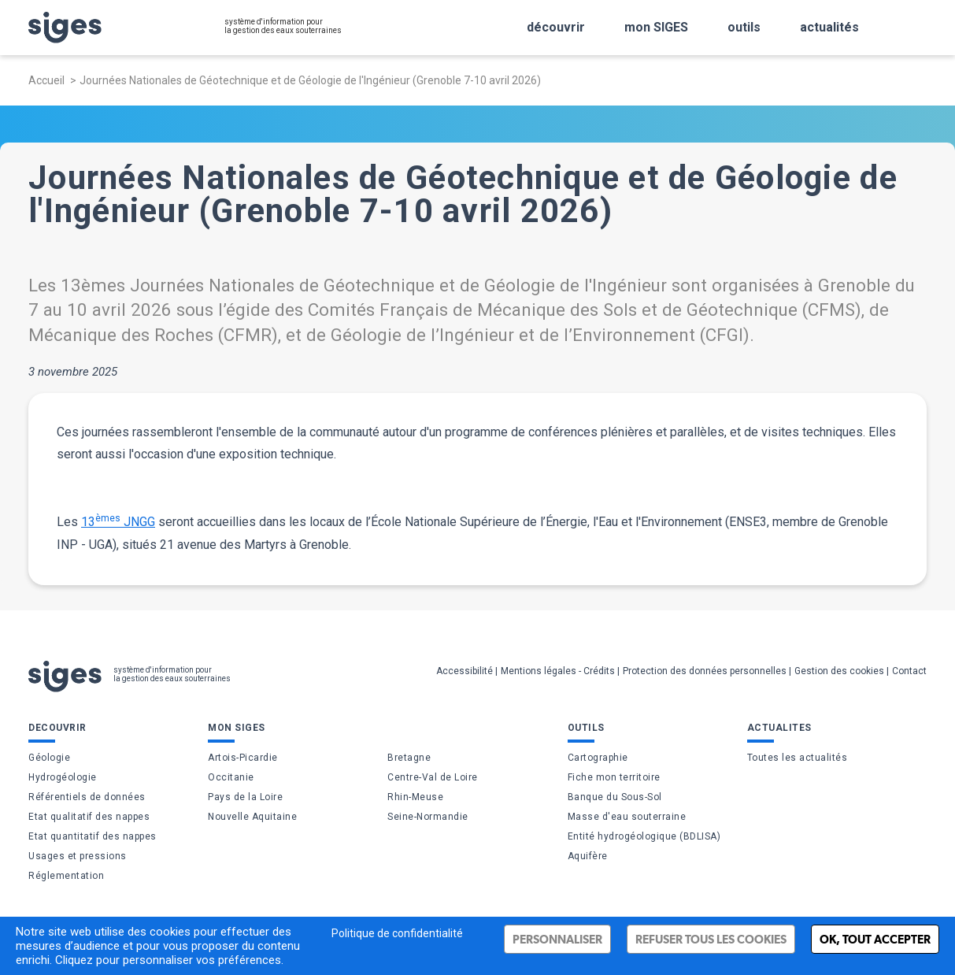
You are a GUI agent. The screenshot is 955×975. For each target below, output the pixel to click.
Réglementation (66, 875)
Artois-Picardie (243, 757)
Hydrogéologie (62, 777)
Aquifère (588, 856)
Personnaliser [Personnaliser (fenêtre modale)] (557, 939)
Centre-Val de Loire (432, 777)
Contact (909, 671)
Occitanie (231, 777)
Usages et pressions (77, 856)
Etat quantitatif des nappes (92, 836)
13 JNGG (118, 521)
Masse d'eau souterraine (627, 816)
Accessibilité (464, 671)
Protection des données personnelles (705, 671)
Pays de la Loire (245, 797)
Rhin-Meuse (415, 797)
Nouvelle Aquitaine (252, 816)
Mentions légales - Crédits (558, 671)
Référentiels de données (87, 797)
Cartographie (598, 757)
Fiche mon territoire (614, 777)
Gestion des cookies (839, 671)
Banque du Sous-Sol (615, 797)
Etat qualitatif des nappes (89, 816)
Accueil (46, 80)
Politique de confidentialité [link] (397, 933)
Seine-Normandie (427, 816)
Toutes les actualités (797, 757)
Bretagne (409, 757)
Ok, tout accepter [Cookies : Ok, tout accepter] (875, 939)
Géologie (49, 757)
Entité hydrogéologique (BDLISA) (644, 836)
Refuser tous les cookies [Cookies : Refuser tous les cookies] (711, 939)
